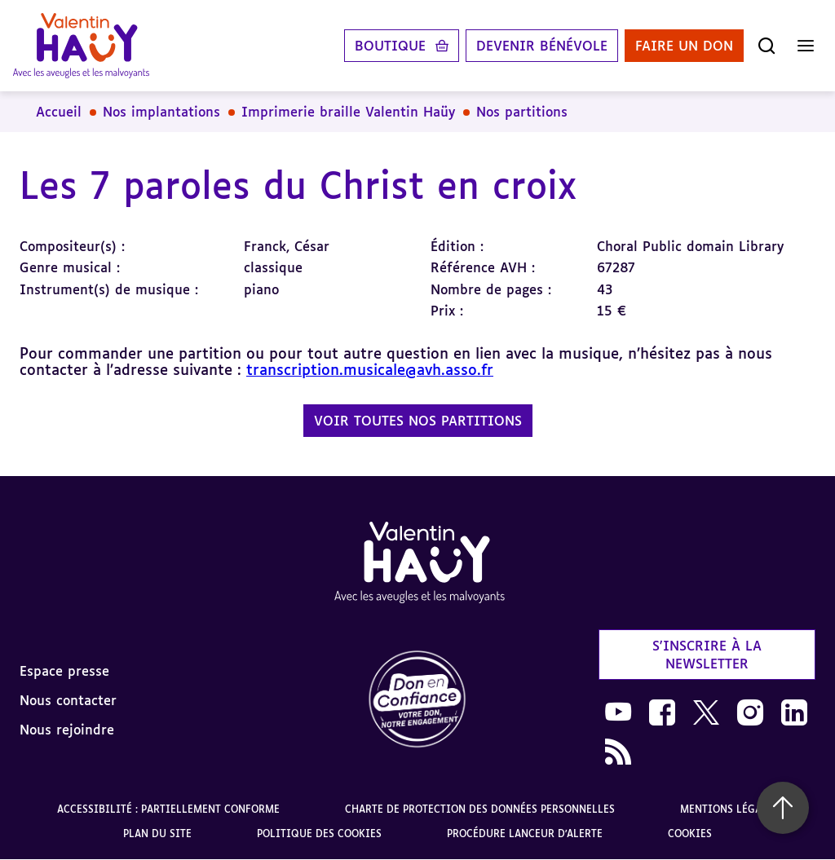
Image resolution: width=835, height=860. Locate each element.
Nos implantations (161, 111)
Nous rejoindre (67, 729)
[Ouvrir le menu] (805, 45)
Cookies (690, 833)
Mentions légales (729, 809)
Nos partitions (522, 111)
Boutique (390, 45)
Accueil (59, 111)
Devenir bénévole (541, 45)
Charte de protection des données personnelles (480, 809)
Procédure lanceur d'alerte (525, 833)
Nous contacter (68, 700)
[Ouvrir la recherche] (766, 45)
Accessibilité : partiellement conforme (168, 809)
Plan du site (157, 833)
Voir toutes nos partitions (418, 420)
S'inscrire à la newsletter (707, 654)
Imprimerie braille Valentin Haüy (348, 111)
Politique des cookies (319, 833)
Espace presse (64, 671)
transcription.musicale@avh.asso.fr (369, 369)
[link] (417, 700)
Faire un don (684, 45)
